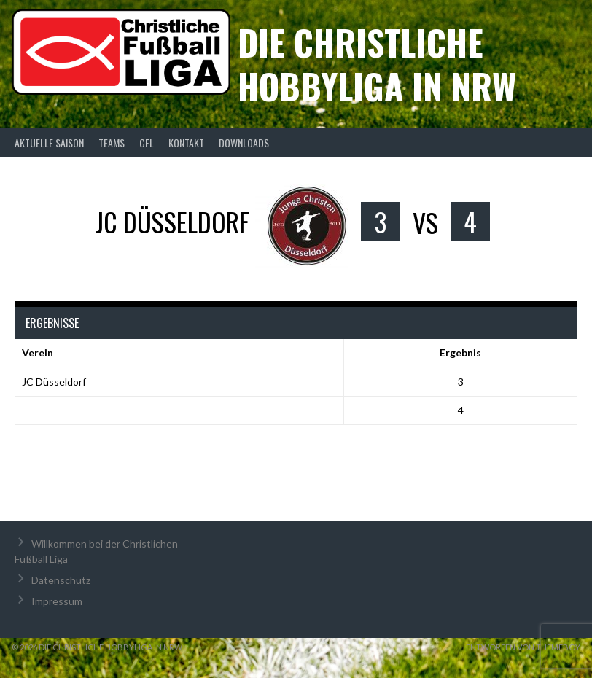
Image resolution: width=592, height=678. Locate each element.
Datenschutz (60, 580)
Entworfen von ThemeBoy (523, 647)
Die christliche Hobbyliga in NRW (377, 64)
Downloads (244, 142)
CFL (146, 142)
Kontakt (186, 142)
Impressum (56, 601)
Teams (111, 142)
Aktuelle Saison (49, 142)
